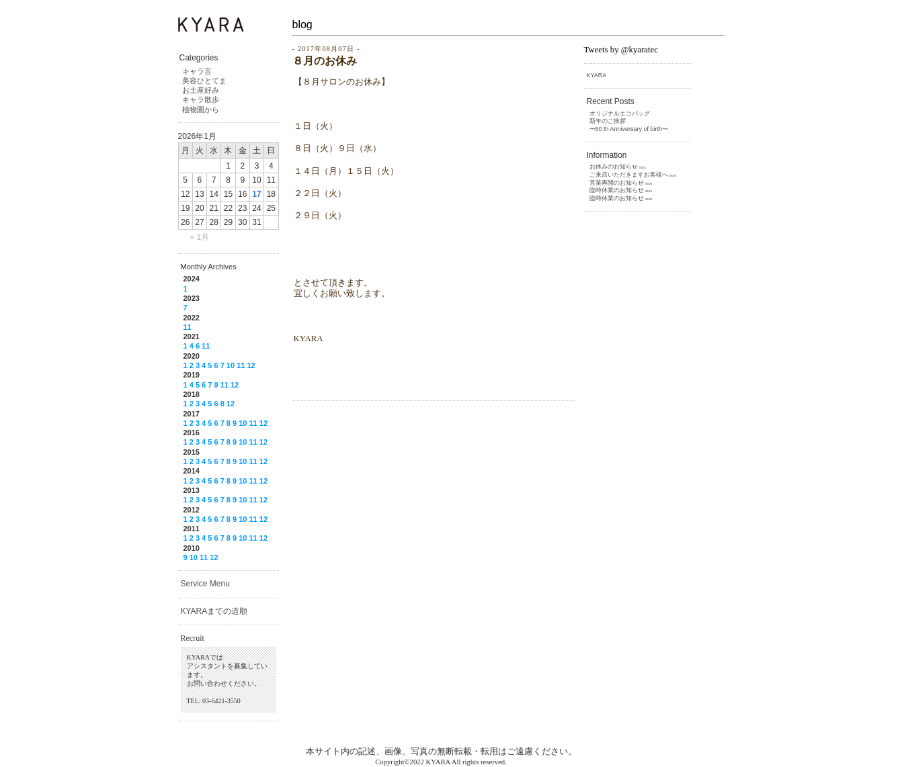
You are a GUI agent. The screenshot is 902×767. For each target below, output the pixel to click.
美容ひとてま (204, 81)
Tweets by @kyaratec (621, 49)
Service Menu (205, 583)
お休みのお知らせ (613, 166)
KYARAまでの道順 (214, 611)
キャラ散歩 (200, 99)
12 (251, 365)
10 (231, 365)
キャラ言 (197, 71)
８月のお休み (324, 60)
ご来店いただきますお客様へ (628, 174)
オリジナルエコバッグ (619, 113)
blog (302, 24)
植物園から (200, 109)
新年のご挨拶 (607, 121)
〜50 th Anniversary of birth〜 (629, 129)
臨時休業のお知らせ (616, 190)
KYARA (597, 75)
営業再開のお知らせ (616, 182)
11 (187, 327)
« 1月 (200, 237)
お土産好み (200, 90)
